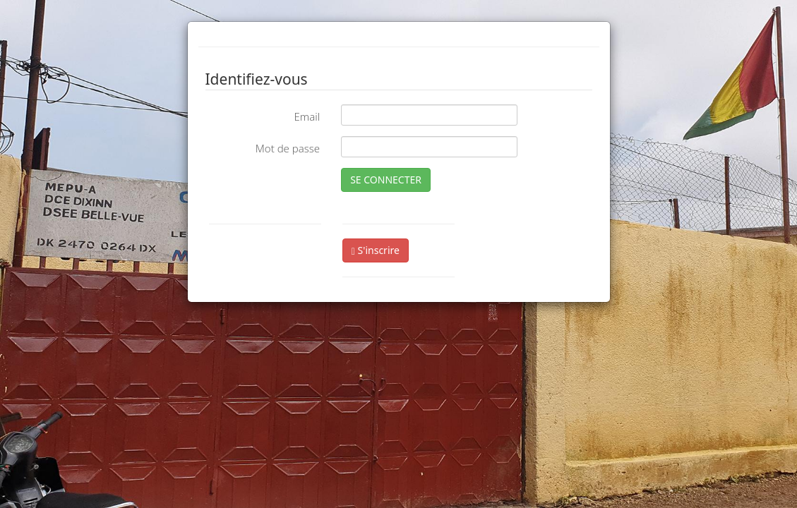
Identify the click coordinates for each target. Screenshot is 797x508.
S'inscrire (376, 250)
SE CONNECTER (385, 179)
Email (307, 116)
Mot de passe (288, 148)
